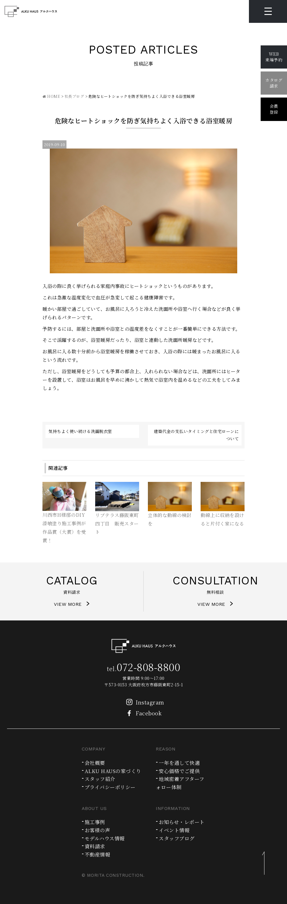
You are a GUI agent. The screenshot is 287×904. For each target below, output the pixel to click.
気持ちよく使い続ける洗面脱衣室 (80, 431)
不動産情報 (97, 854)
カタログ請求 (273, 83)
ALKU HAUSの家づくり (113, 771)
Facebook (142, 713)
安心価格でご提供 (179, 771)
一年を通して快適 (179, 762)
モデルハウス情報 (105, 838)
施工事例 (95, 821)
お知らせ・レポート (182, 821)
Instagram (143, 702)
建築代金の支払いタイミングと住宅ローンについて (196, 434)
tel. (143, 668)
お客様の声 (97, 830)
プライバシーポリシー (110, 787)
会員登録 (274, 109)
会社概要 (95, 762)
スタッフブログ (177, 838)
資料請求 (95, 846)
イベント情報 (174, 830)
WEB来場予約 (273, 57)
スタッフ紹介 (100, 778)
